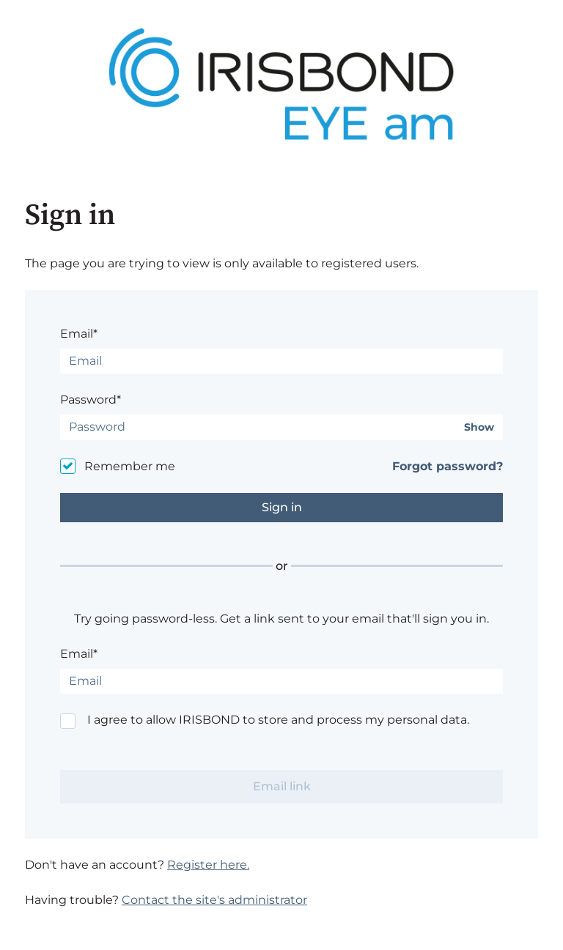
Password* (90, 400)
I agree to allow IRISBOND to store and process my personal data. (278, 720)
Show (479, 427)
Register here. (208, 865)
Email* (78, 334)
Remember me (129, 466)
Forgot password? (447, 466)
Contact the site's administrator (214, 900)
